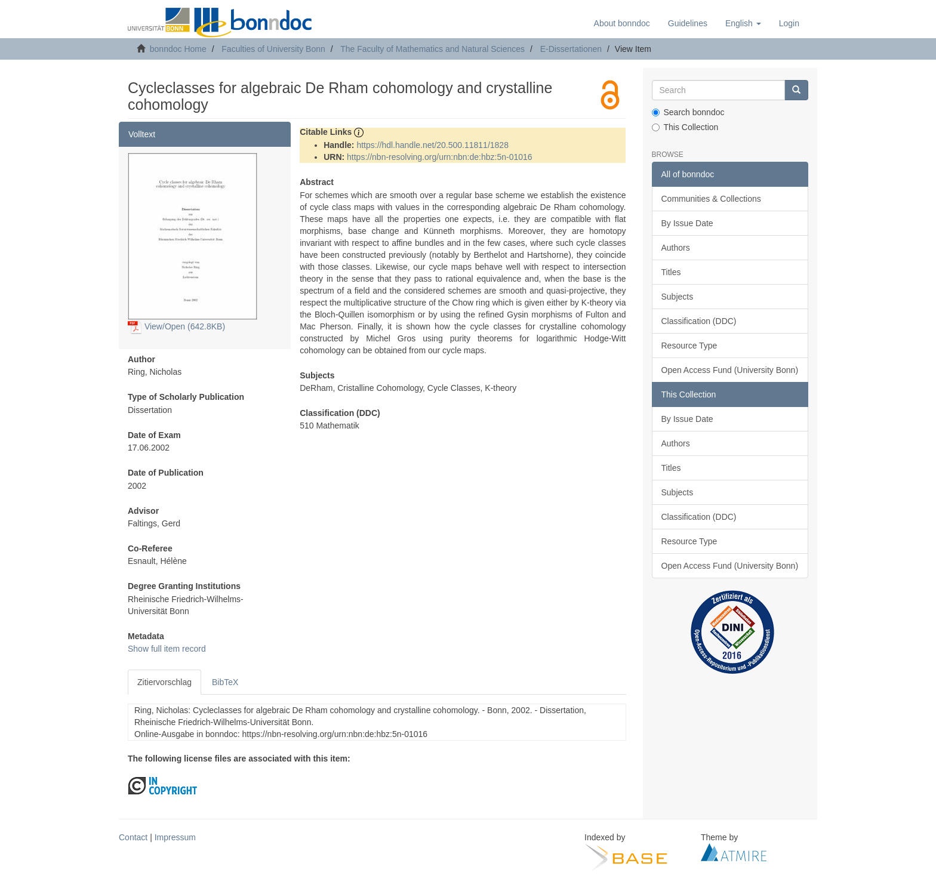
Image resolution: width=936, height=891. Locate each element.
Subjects (677, 296)
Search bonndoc (688, 112)
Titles (671, 272)
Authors (675, 247)
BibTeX (225, 682)
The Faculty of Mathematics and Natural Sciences (432, 49)
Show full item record (167, 648)
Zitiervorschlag (164, 682)
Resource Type (689, 345)
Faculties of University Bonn (273, 49)
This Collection (685, 127)
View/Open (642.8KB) (176, 326)
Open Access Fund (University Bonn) (730, 370)
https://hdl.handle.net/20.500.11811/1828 (432, 145)
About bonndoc (622, 23)
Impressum (175, 837)
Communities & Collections (711, 199)
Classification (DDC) (699, 321)
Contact (133, 837)
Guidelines (687, 23)
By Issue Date (687, 223)
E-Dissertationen (571, 49)
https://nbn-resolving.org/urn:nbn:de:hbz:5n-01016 (439, 157)
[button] (743, 23)
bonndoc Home (178, 49)
